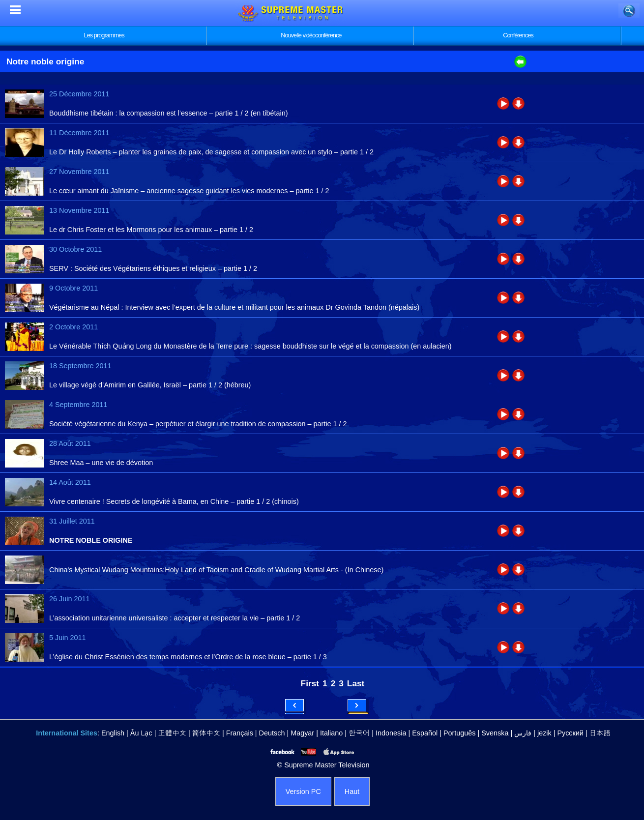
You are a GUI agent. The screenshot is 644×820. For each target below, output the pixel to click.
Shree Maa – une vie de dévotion (101, 463)
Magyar (302, 733)
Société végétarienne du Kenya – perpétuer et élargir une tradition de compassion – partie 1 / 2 (198, 424)
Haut (352, 791)
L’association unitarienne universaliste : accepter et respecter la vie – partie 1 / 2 (174, 618)
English (112, 733)
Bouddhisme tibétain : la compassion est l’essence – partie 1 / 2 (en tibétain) (168, 113)
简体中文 (206, 733)
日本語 (600, 733)
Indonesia (391, 733)
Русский (570, 733)
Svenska (494, 733)
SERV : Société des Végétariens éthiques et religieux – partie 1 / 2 (153, 268)
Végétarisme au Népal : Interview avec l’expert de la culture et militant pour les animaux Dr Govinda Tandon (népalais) (234, 307)
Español (425, 733)
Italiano (331, 733)
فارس (522, 733)
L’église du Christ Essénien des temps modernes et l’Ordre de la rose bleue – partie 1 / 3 (188, 657)
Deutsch (272, 733)
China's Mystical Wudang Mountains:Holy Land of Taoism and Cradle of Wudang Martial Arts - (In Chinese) (216, 570)
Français (239, 733)
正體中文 (172, 733)
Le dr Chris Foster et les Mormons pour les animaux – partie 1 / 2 (151, 230)
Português (459, 733)
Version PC (303, 791)
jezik (544, 733)
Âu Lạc (141, 733)
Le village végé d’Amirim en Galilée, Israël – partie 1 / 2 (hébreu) (150, 385)
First (310, 683)
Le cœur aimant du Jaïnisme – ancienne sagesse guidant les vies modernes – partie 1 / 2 (189, 191)
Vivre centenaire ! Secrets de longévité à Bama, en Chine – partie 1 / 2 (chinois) (174, 501)
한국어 (359, 733)
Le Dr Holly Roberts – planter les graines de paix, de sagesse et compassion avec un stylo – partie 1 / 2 (211, 152)
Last (356, 683)
